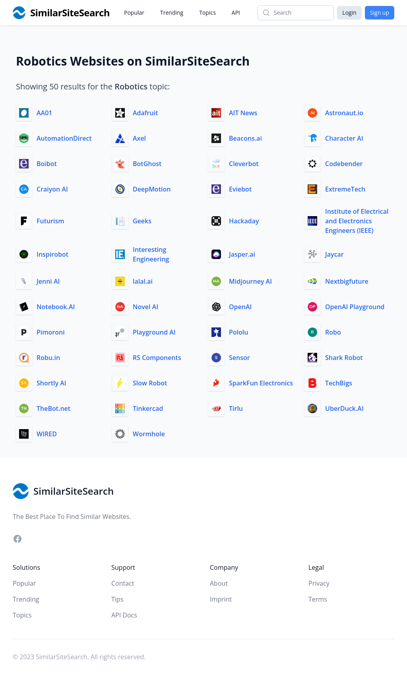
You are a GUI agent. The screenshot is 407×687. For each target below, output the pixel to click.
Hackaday (244, 221)
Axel (139, 138)
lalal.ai (143, 281)
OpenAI (240, 306)
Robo (333, 332)
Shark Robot (344, 357)
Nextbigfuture (346, 281)
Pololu (238, 332)
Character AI (344, 138)
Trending (171, 12)
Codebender (344, 163)
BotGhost (147, 163)
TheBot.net (53, 408)
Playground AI (154, 332)
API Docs (124, 615)
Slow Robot (150, 383)
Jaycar (334, 254)
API (236, 12)
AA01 (44, 112)
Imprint (221, 599)
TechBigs (338, 383)
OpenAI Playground (355, 306)
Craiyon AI (52, 189)
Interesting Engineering (151, 254)
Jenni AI (48, 281)
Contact (122, 583)
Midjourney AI (250, 281)
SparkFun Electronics (261, 383)
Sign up (379, 12)
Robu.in (48, 357)
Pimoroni (51, 332)
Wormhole (149, 434)
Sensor (239, 357)
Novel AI (145, 306)
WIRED (47, 434)
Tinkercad (148, 408)
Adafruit (145, 112)
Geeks (142, 221)
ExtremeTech (345, 189)
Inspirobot (52, 254)
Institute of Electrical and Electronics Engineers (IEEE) (356, 221)
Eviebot (240, 189)
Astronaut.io (344, 112)
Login (349, 12)
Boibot (47, 163)
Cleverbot (244, 163)
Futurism (50, 221)
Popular (134, 12)
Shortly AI (51, 383)
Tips (117, 599)
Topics (207, 12)
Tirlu (236, 408)
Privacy (318, 583)
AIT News (243, 112)
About (219, 583)
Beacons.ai (245, 138)
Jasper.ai (242, 254)
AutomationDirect (64, 138)
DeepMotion (152, 189)
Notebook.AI (56, 306)
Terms (317, 599)
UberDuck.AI (344, 408)
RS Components (157, 357)
